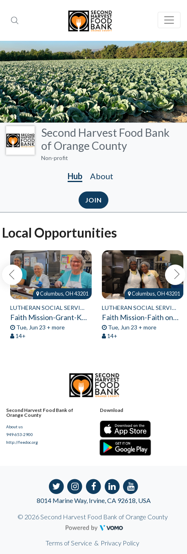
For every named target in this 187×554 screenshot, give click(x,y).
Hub (75, 176)
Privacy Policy (120, 543)
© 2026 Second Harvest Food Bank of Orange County (93, 517)
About (101, 176)
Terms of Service (69, 543)
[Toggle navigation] (169, 20)
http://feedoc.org (22, 442)
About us (14, 426)
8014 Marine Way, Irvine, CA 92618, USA (94, 500)
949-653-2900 (19, 434)
